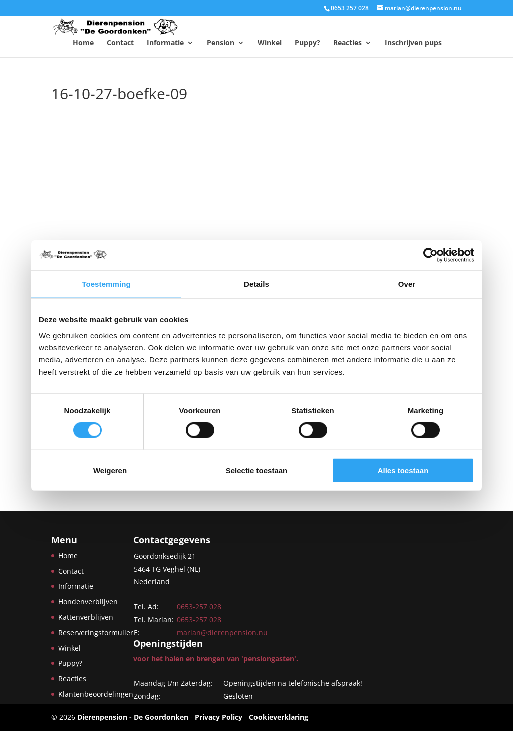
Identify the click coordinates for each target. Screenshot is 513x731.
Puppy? (307, 42)
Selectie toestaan (257, 470)
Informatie (165, 42)
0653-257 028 (199, 606)
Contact (120, 42)
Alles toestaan (403, 470)
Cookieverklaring (278, 717)
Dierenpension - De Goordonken (132, 717)
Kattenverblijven (85, 617)
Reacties (347, 42)
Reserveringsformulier (95, 632)
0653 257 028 (350, 8)
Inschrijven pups (413, 42)
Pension (220, 42)
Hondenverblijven (88, 601)
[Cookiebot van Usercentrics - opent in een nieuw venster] (430, 255)
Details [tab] (256, 284)
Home (83, 42)
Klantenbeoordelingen (95, 694)
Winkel (270, 42)
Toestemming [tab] (106, 284)
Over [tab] (407, 284)
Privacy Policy (218, 717)
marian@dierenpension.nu (222, 632)
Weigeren (110, 470)
